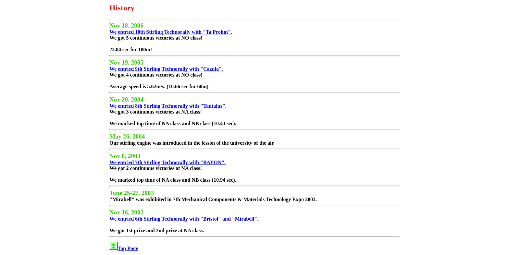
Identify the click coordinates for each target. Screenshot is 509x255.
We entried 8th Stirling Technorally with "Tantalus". (168, 106)
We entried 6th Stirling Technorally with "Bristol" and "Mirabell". (183, 219)
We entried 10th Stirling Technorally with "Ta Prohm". (170, 32)
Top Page (123, 248)
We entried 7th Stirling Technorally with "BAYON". (167, 162)
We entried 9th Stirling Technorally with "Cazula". (166, 69)
